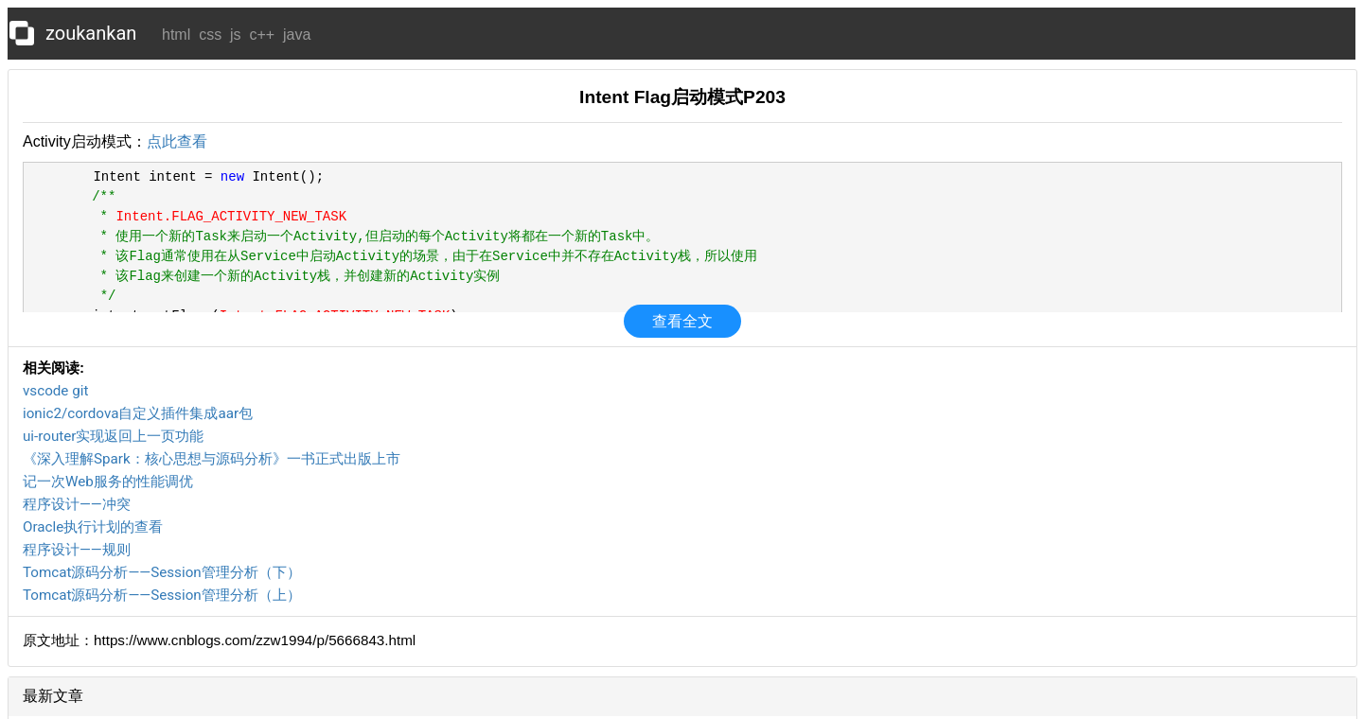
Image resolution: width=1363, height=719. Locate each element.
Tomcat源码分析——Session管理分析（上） (162, 595)
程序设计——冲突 (77, 504)
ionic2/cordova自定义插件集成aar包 (138, 413)
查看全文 (682, 321)
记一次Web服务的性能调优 (108, 481)
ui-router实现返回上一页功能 (113, 436)
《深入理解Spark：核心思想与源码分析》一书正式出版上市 (211, 458)
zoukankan (90, 33)
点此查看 (177, 141)
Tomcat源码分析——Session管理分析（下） (162, 572)
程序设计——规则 (77, 549)
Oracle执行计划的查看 (93, 526)
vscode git (55, 390)
